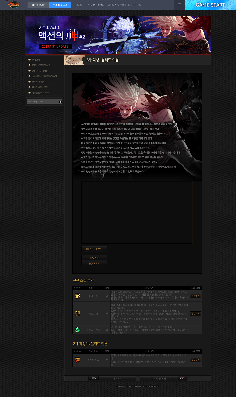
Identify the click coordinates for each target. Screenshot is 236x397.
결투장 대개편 (38, 81)
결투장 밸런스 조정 (40, 87)
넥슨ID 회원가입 (96, 4)
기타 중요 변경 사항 (40, 92)
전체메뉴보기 (179, 5)
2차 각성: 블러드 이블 (41, 65)
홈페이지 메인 (134, 4)
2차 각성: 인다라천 (40, 70)
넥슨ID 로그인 (38, 4)
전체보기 (36, 59)
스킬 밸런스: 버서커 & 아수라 (44, 76)
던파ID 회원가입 (116, 4)
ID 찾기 (80, 4)
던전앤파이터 (14, 5)
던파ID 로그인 (60, 4)
